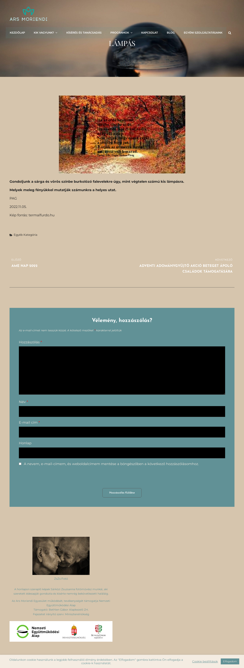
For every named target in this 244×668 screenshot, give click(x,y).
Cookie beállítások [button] (205, 661)
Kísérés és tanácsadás (82, 32)
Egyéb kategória (25, 235)
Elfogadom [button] (230, 661)
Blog (169, 32)
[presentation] (48, 478)
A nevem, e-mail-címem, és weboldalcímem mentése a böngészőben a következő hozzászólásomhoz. (111, 464)
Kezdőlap (17, 32)
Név (23, 402)
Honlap (25, 443)
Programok (120, 32)
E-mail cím (29, 422)
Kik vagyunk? (45, 32)
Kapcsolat (147, 32)
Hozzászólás (30, 342)
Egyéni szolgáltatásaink (200, 32)
